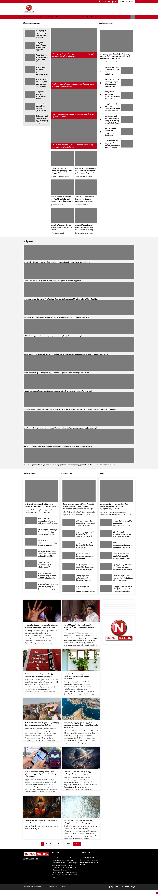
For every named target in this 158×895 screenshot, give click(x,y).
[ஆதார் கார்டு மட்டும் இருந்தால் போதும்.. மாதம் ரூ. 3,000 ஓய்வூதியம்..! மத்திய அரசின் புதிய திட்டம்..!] (31, 574)
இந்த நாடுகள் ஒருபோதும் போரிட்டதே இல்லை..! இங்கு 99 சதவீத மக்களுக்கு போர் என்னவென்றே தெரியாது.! (112, 95)
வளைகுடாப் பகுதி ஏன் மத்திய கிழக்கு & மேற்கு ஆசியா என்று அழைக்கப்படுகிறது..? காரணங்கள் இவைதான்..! (112, 119)
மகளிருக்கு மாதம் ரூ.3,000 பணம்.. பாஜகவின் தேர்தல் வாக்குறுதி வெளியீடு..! (47, 554)
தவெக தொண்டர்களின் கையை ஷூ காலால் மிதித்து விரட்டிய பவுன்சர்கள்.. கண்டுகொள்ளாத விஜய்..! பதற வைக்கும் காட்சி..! (66, 354)
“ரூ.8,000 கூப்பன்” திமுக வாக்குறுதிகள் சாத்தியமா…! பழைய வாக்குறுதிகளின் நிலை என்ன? (41, 46)
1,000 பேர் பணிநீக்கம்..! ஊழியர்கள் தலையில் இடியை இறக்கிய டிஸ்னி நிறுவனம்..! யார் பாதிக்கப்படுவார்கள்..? (121, 556)
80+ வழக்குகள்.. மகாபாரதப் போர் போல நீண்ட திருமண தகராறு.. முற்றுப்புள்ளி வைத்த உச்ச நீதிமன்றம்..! (47, 532)
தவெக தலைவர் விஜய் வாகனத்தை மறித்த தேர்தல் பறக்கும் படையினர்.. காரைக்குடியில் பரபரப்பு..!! (57, 373)
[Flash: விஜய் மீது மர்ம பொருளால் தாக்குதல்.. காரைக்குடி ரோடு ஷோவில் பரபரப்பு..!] (79, 326)
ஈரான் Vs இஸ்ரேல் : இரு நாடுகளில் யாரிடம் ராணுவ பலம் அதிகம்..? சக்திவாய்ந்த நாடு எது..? (112, 144)
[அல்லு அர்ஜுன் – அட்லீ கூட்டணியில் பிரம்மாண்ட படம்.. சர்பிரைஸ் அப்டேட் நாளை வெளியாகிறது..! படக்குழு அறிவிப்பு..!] (68, 566)
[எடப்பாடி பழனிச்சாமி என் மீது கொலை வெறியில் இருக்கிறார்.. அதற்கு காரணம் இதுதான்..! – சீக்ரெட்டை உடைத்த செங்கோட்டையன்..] (79, 455)
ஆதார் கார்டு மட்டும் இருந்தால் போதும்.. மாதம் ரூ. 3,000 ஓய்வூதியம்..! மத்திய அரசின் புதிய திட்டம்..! (47, 575)
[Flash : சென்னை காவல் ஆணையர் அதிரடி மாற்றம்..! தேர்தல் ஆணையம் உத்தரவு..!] (30, 57)
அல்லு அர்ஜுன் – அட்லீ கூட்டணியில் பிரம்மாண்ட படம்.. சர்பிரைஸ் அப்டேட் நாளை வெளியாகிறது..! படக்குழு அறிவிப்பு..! (85, 567)
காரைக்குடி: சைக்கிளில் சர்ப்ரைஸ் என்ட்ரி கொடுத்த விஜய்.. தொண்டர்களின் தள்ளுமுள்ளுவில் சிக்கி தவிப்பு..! (61, 299)
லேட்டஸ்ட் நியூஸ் (28, 16)
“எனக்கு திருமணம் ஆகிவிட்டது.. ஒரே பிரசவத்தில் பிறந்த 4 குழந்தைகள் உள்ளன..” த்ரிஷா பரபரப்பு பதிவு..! (84, 578)
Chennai (83, 864)
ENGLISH (119, 887)
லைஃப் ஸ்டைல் (58, 16)
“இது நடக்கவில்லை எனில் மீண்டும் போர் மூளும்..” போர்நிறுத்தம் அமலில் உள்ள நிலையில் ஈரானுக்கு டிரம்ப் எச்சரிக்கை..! (122, 589)
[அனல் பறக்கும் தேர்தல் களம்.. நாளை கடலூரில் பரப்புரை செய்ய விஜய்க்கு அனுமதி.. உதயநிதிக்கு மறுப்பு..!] (79, 418)
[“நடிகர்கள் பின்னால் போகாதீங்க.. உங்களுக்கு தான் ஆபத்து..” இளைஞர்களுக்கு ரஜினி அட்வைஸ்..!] (68, 555)
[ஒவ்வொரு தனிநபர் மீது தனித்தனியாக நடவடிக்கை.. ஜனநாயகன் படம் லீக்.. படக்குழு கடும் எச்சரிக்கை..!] (68, 522)
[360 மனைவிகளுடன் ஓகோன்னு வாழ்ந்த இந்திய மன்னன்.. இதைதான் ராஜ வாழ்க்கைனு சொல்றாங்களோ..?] (127, 82)
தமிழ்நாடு (49, 16)
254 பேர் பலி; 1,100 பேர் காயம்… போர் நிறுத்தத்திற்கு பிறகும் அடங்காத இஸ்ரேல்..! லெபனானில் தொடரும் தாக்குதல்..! (123, 578)
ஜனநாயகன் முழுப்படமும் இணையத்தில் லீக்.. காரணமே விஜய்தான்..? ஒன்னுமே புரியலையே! (85, 534)
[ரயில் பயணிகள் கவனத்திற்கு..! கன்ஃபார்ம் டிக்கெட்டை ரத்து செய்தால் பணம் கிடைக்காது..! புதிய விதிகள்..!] (30, 106)
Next (77, 844)
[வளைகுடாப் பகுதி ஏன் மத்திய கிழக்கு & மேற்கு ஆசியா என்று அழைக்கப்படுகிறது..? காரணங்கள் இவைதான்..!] (127, 119)
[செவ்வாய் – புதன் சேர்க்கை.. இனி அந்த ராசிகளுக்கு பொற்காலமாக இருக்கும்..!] (30, 118)
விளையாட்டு (85, 16)
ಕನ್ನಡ (133, 887)
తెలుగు (126, 887)
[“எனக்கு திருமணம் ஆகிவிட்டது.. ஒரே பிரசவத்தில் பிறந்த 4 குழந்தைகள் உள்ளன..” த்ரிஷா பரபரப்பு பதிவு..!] (68, 577)
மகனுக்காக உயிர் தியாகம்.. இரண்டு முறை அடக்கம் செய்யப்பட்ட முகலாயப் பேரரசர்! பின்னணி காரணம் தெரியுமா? (115, 56)
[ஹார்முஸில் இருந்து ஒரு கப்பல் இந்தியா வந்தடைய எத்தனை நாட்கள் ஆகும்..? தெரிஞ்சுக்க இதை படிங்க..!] (30, 94)
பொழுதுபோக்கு (40, 16)
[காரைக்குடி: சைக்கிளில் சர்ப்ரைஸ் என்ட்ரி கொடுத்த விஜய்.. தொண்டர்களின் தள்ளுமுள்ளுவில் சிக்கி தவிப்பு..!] (79, 289)
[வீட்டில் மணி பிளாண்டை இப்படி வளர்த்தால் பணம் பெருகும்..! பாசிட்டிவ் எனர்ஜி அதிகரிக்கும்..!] (30, 69)
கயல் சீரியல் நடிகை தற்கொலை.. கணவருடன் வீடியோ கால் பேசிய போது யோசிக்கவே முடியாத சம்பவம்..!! (85, 589)
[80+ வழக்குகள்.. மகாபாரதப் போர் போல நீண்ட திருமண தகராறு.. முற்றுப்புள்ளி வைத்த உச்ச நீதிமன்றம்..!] (31, 531)
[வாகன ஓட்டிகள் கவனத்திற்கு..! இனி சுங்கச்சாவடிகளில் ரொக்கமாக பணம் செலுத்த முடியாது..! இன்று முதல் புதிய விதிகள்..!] (31, 563)
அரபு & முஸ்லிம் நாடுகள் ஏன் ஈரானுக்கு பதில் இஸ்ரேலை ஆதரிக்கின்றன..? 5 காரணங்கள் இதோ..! (112, 131)
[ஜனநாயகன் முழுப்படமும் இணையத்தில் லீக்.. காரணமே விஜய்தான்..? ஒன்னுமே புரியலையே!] (68, 533)
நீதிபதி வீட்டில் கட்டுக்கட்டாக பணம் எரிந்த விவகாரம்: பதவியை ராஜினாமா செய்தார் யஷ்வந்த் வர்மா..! (47, 543)
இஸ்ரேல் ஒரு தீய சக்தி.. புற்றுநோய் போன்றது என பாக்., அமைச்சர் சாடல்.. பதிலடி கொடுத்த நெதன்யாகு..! (122, 534)
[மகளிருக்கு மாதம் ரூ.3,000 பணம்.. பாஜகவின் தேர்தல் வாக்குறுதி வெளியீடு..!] (31, 553)
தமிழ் (111, 887)
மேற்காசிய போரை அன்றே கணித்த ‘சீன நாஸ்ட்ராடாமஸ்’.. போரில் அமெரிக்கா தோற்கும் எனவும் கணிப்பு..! (122, 523)
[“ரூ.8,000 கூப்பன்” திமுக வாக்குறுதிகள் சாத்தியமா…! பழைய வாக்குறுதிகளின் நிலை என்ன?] (30, 45)
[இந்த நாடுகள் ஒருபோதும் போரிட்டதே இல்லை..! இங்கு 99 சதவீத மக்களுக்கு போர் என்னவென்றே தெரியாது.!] (127, 95)
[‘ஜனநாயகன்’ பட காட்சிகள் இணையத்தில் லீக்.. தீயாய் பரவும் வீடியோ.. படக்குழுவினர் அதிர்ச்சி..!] (68, 544)
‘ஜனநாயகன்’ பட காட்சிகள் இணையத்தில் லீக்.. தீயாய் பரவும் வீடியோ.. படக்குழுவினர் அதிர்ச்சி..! (85, 545)
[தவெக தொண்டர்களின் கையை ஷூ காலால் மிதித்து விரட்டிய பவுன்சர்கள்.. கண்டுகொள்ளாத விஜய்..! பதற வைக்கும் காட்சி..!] (79, 344)
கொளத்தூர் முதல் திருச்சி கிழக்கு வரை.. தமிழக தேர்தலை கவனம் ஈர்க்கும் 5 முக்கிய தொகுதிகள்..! (57, 317)
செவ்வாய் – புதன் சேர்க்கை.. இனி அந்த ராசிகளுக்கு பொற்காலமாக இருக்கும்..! (42, 119)
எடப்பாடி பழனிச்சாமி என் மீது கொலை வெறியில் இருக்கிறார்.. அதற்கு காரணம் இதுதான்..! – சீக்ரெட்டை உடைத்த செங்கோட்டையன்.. (70, 465)
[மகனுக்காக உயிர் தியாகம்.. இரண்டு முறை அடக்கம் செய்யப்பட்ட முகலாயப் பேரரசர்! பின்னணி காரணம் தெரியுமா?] (116, 41)
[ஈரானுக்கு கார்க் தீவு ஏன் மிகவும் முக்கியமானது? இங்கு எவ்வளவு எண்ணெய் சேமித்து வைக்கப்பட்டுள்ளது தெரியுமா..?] (127, 107)
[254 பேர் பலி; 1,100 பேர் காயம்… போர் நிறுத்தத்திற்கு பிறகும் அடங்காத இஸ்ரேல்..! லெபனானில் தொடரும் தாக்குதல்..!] (106, 577)
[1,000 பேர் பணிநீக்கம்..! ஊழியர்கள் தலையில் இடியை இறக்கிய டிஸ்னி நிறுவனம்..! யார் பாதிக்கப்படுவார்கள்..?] (106, 555)
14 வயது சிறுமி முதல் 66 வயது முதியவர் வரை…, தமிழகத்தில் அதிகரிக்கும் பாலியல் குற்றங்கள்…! (42, 34)
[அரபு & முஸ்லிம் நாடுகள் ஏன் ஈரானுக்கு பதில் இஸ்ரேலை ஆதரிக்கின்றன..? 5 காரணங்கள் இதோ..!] (127, 131)
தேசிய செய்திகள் (68, 16)
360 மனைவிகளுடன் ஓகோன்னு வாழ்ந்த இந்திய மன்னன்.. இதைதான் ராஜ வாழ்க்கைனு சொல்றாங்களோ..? (112, 82)
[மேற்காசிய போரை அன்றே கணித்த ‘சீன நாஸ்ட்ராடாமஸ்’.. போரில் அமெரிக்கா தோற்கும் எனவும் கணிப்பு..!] (106, 522)
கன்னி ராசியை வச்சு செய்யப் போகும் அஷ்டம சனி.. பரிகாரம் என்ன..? (62, 227)
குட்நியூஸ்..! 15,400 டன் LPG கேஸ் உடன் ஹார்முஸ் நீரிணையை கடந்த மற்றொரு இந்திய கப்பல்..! (48, 586)
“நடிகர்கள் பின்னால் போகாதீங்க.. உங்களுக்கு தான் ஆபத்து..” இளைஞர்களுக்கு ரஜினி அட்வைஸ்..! (84, 556)
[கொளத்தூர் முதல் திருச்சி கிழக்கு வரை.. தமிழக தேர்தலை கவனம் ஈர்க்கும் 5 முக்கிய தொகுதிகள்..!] (79, 307)
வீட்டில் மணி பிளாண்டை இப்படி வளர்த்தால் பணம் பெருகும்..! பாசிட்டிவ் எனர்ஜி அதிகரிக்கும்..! (42, 70)
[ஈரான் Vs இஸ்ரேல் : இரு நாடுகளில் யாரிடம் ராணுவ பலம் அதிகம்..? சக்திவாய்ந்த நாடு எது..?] (127, 144)
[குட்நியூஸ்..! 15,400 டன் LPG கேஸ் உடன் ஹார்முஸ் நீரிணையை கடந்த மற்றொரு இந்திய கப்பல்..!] (31, 585)
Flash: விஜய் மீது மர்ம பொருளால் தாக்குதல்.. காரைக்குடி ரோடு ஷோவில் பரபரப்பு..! (53, 336)
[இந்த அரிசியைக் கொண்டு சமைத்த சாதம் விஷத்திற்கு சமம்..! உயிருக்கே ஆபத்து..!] (86, 215)
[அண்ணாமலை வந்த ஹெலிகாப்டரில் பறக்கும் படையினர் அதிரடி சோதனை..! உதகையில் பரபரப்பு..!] (79, 381)
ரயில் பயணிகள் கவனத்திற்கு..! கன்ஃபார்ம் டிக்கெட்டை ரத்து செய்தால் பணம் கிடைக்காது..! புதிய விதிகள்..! (41, 107)
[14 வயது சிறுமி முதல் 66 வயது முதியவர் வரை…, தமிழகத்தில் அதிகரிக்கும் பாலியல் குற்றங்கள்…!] (30, 33)
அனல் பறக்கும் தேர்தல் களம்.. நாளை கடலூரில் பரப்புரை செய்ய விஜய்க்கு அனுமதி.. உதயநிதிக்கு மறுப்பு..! (60, 428)
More (92, 16)
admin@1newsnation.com (89, 862)
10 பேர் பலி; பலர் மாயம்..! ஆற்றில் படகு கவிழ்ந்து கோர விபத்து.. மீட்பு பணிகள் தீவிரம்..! (42, 82)
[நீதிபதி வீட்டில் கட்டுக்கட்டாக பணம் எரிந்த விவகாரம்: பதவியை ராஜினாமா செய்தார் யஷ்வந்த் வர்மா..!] (31, 542)
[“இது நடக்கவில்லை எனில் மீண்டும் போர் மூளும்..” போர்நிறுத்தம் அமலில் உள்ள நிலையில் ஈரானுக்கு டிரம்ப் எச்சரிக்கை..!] (106, 588)
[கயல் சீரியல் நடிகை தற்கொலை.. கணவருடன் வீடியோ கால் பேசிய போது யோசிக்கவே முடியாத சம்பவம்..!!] (68, 588)
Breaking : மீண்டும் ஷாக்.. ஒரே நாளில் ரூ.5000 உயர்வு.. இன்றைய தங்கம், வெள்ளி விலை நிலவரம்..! (58, 446)
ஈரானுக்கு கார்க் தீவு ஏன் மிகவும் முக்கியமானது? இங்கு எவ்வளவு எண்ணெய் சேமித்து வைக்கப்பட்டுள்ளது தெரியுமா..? (112, 107)
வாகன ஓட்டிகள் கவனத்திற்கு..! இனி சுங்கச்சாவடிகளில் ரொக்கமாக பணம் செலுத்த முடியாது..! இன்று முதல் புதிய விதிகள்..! (47, 564)
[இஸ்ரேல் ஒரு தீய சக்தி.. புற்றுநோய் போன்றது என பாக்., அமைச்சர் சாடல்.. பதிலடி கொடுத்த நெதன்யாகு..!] (106, 533)
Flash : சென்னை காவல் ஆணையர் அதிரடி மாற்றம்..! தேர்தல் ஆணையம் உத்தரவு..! (42, 58)
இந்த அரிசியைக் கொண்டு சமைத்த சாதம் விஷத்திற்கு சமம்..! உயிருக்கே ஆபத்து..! (84, 227)
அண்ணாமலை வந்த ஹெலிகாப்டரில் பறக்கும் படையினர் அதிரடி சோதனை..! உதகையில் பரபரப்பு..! (58, 391)
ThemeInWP (63, 886)
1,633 (68, 844)
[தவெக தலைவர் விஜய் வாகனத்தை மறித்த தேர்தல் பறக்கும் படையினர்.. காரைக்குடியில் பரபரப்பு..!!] (79, 363)
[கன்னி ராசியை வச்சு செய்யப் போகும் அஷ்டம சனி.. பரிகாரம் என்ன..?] (62, 215)
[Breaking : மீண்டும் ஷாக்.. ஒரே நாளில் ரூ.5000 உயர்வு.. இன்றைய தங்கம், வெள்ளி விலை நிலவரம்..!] (79, 436)
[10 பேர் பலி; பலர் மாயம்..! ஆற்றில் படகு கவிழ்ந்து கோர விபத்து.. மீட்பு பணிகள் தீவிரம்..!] (30, 81)
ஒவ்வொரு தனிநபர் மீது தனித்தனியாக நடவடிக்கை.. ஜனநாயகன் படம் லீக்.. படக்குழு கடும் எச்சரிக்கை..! (85, 523)
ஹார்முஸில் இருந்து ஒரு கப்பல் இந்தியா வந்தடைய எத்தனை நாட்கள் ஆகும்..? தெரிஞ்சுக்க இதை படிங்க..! (42, 95)
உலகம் (77, 16)
